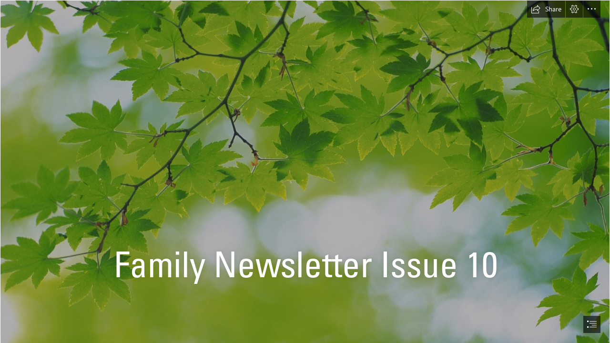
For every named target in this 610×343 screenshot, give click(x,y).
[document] (305, 171)
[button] (546, 9)
